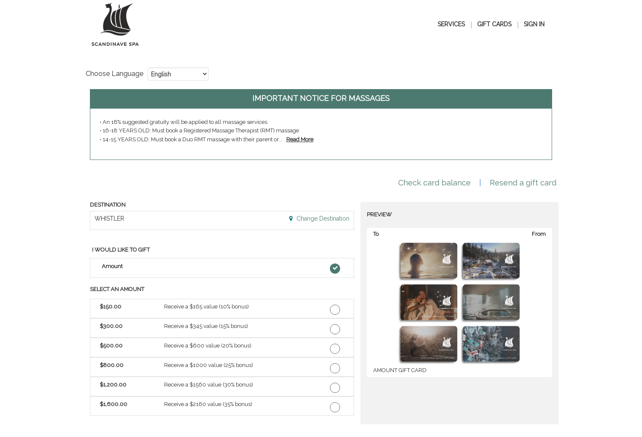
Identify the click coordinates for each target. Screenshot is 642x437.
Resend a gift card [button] (523, 182)
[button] (222, 268)
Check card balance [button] (434, 182)
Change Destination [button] (322, 218)
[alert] (321, 124)
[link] (299, 139)
